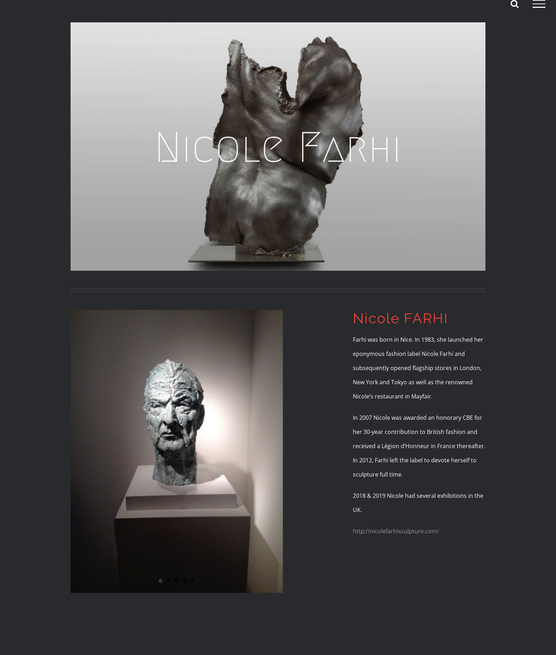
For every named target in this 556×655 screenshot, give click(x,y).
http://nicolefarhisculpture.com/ (396, 531)
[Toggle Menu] (539, 4)
